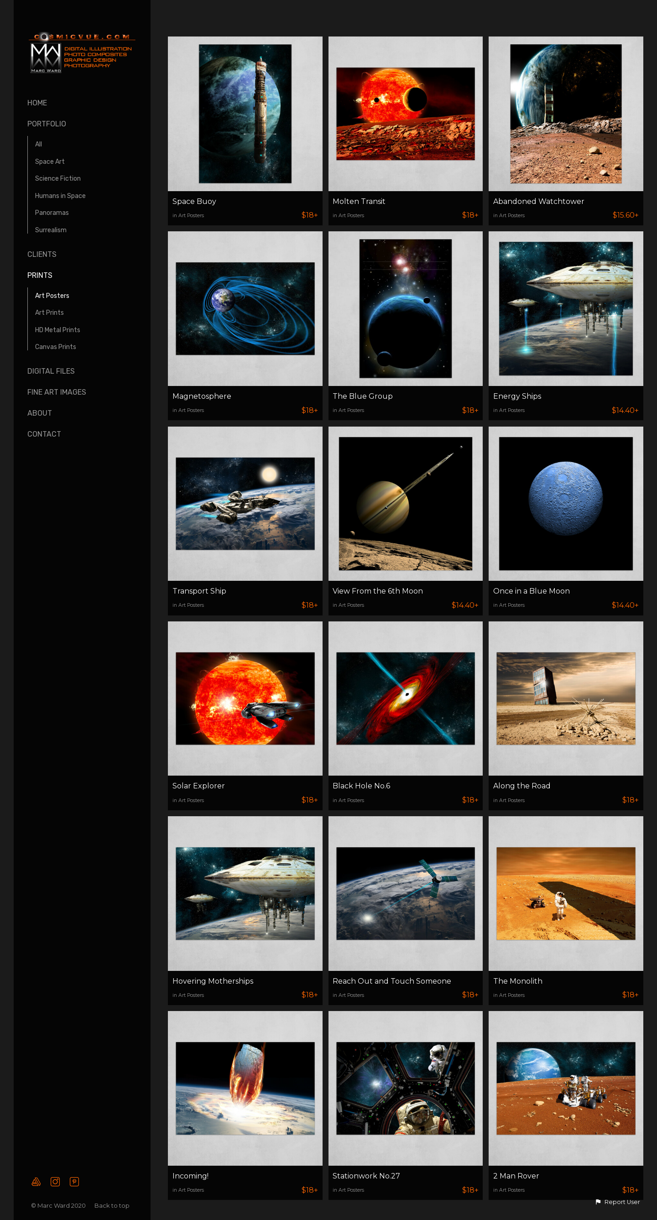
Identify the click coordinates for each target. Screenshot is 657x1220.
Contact (44, 434)
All (38, 144)
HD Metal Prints (57, 330)
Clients (42, 254)
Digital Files (51, 371)
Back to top (112, 1205)
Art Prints (49, 313)
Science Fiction (58, 178)
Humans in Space (60, 196)
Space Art (50, 162)
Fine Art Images (56, 392)
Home (37, 103)
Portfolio (46, 124)
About (39, 413)
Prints (39, 275)
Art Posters (52, 296)
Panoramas (52, 213)
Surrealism (51, 230)
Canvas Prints (55, 347)
